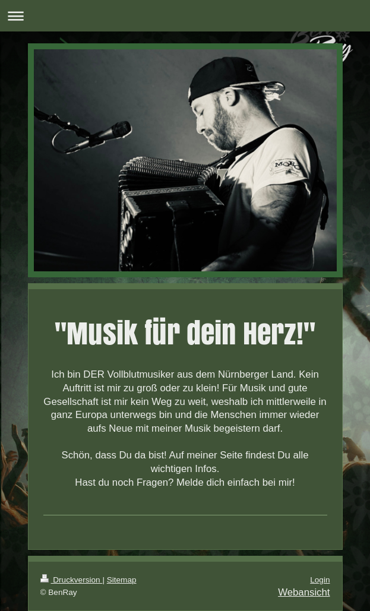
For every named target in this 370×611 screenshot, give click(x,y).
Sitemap (122, 579)
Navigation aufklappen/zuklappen (185, 16)
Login (320, 579)
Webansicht (304, 592)
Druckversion (71, 579)
